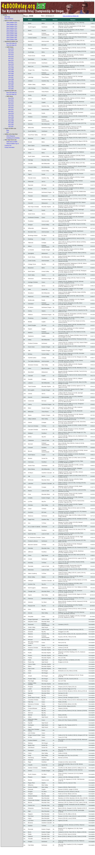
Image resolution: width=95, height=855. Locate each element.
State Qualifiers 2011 (11, 30)
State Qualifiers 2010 (11, 32)
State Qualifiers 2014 (11, 24)
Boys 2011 (11, 60)
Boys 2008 (11, 71)
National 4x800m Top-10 (12, 143)
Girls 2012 (11, 58)
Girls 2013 (11, 54)
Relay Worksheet (9, 18)
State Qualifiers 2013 (11, 26)
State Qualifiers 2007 (11, 37)
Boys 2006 (11, 79)
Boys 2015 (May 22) (11, 43)
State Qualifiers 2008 (11, 35)
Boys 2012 (11, 56)
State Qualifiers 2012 (11, 28)
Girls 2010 (11, 66)
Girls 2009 (11, 69)
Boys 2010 (11, 64)
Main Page (7, 17)
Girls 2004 (11, 88)
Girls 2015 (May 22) (11, 45)
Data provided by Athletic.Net (71, 16)
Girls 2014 (11, 51)
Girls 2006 (11, 81)
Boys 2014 (11, 49)
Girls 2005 (11, 85)
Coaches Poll (8, 145)
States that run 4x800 (11, 141)
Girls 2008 (11, 73)
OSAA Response (10, 136)
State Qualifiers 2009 (11, 34)
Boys (7, 130)
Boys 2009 (11, 68)
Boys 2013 (11, 52)
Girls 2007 (11, 77)
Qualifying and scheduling (12, 138)
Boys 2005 (11, 83)
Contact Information (9, 147)
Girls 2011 (11, 62)
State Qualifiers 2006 (11, 39)
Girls (7, 132)
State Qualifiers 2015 (11, 22)
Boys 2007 (11, 75)
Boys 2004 (11, 87)
